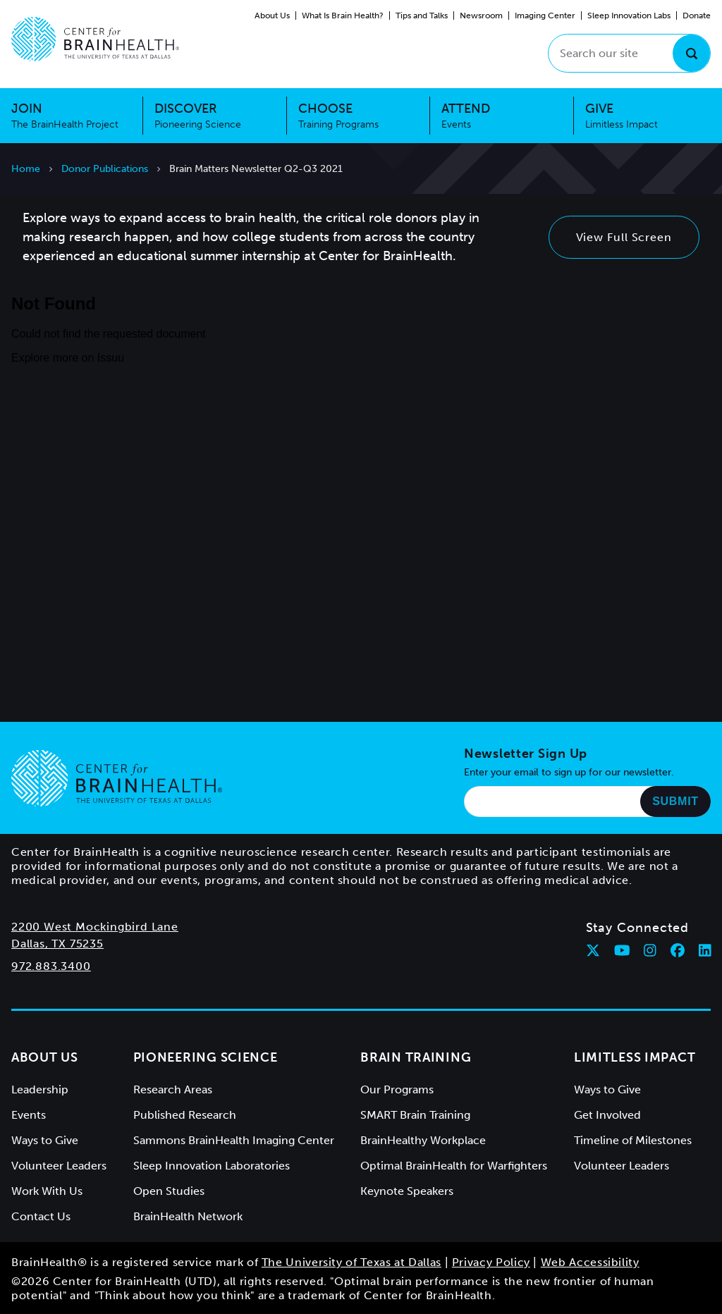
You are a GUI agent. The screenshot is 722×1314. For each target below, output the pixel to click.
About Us (272, 15)
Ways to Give (44, 1140)
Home (25, 169)
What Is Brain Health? (343, 15)
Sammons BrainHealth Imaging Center (233, 1140)
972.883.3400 (51, 966)
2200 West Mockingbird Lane (94, 926)
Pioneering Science (205, 1057)
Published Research (184, 1115)
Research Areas (172, 1089)
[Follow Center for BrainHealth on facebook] (678, 950)
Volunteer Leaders (58, 1165)
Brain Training (415, 1057)
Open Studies (168, 1191)
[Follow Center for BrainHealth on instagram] (650, 950)
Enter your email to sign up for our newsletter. (569, 772)
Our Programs (397, 1089)
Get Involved (607, 1115)
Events (28, 1115)
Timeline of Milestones (633, 1140)
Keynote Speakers (406, 1191)
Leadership (39, 1089)
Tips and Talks (422, 15)
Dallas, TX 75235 (57, 943)
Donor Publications (104, 169)
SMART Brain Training (415, 1115)
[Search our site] (629, 53)
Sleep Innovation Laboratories (211, 1165)
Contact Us (41, 1216)
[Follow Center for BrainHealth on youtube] (622, 950)
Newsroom (481, 15)
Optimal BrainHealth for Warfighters (453, 1165)
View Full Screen (624, 237)
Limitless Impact (635, 1057)
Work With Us (46, 1191)
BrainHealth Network (188, 1216)
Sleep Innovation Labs (629, 15)
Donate (697, 15)
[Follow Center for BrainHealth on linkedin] (705, 950)
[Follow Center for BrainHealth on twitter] (593, 950)
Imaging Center (545, 15)
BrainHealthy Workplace (423, 1140)
